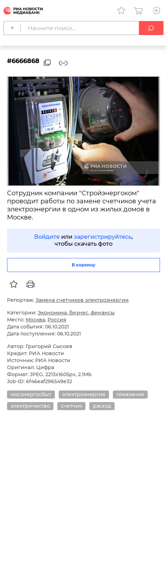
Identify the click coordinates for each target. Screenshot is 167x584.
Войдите (47, 236)
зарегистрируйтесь (102, 236)
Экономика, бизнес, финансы (76, 313)
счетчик (71, 406)
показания (130, 394)
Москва (35, 320)
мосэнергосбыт (31, 394)
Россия (56, 320)
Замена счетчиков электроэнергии (82, 300)
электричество (30, 406)
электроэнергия (83, 394)
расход (102, 406)
